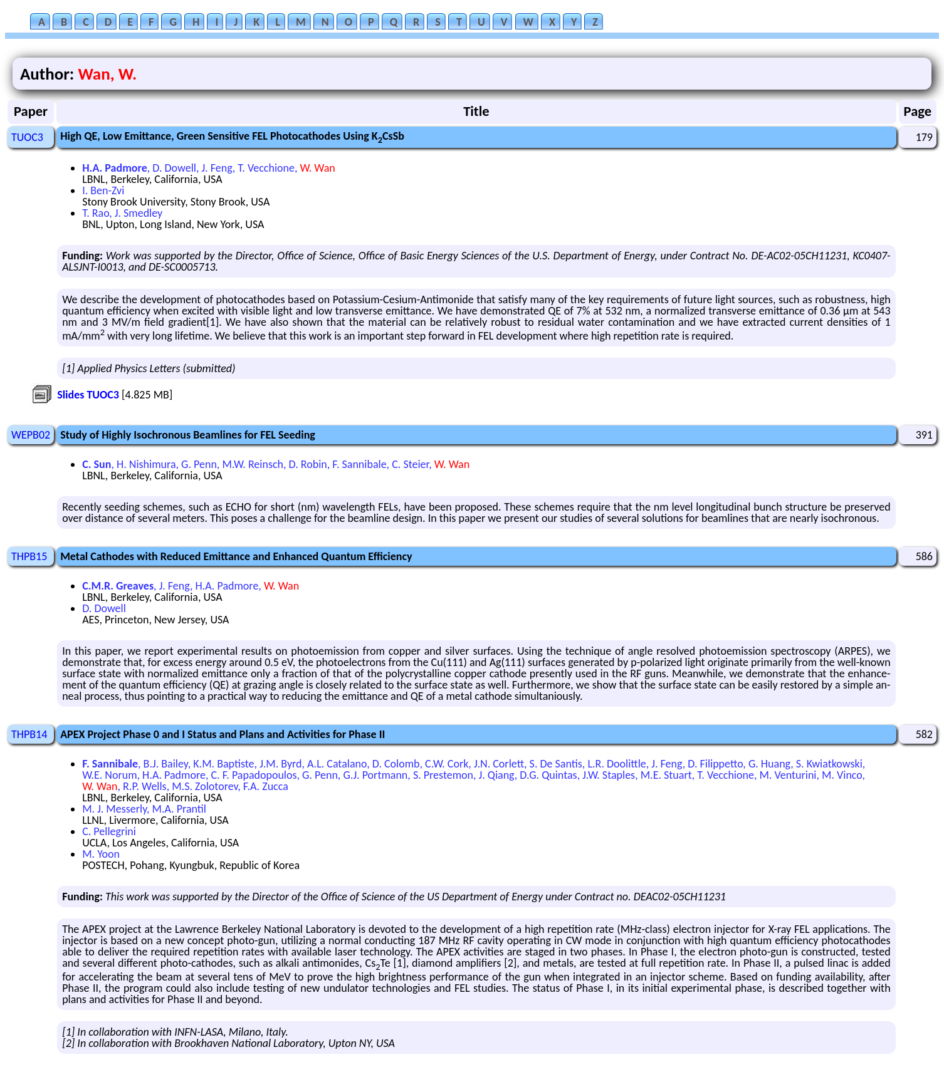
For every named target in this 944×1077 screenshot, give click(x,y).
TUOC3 (27, 137)
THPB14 (29, 734)
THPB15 (29, 556)
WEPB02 (30, 435)
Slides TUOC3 (88, 395)
